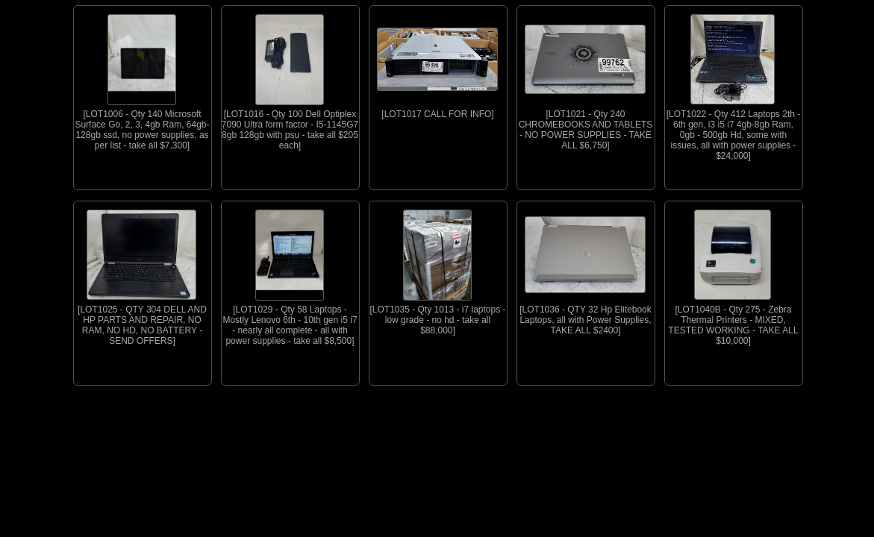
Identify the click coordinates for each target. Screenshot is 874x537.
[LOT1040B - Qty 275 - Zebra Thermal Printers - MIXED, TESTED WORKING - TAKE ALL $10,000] (733, 273)
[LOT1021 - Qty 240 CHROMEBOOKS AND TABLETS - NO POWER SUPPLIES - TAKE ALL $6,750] (585, 78)
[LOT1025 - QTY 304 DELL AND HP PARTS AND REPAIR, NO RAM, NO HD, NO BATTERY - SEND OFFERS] (142, 273)
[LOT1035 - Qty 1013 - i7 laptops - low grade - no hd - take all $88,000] (437, 268)
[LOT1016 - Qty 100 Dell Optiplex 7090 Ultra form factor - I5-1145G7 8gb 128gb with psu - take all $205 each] (290, 78)
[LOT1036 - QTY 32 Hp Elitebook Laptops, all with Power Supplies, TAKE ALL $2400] (585, 268)
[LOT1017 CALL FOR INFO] (437, 62)
